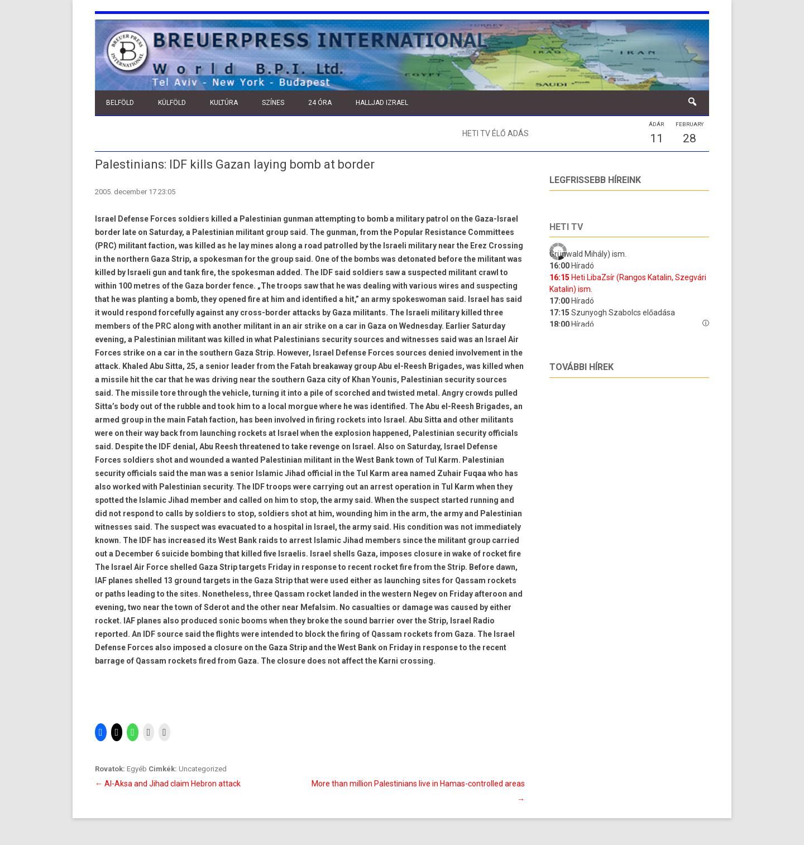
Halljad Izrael (382, 103)
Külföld (172, 103)
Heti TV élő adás (495, 133)
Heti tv (566, 227)
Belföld (120, 103)
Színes (273, 103)
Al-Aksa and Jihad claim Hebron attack (168, 783)
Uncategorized (203, 769)
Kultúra (224, 103)
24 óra (320, 103)
